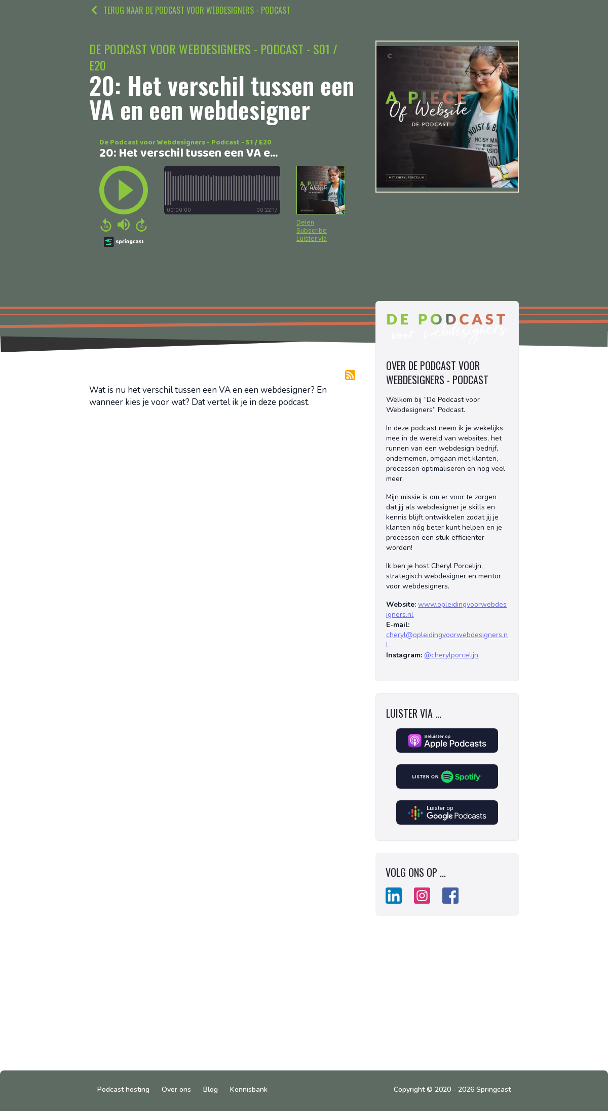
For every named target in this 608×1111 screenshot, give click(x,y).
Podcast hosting (123, 1089)
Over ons (176, 1089)
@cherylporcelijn (451, 655)
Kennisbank (249, 1089)
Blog (210, 1089)
